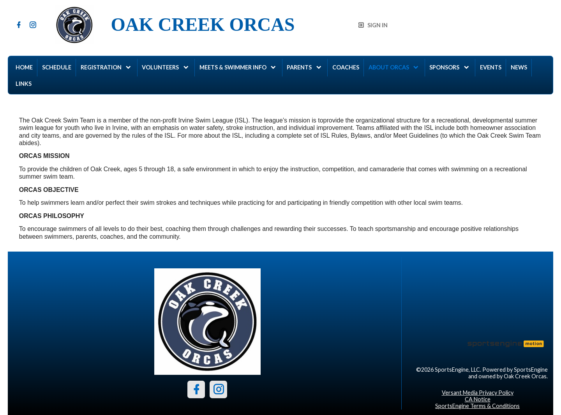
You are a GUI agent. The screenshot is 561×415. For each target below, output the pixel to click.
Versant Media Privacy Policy (477, 392)
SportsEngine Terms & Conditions (477, 406)
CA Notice (477, 399)
